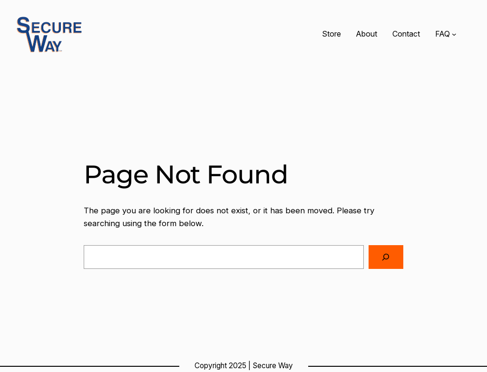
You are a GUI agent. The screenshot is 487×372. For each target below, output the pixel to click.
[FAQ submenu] (454, 34)
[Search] (386, 257)
